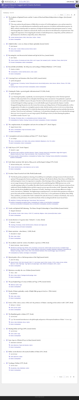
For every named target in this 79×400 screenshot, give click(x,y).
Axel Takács (14, 58)
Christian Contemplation (51, 120)
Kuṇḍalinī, (49, 249)
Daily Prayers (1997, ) (18, 147)
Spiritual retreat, (29, 49)
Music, (31, 37)
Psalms (44, 118)
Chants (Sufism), (15, 60)
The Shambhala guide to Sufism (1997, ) (20, 314)
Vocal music (42, 200)
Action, (12, 129)
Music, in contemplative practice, (29, 118)
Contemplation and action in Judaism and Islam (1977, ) (27, 136)
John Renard (14, 46)
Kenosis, (54, 83)
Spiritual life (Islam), (53, 213)
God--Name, (24, 141)
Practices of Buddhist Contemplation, (58, 156)
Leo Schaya (14, 138)
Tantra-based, (32, 200)
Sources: (4, 7)
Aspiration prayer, (15, 152)
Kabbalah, (37, 141)
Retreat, (23, 49)
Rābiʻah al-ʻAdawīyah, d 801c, (50, 264)
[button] (77, 1)
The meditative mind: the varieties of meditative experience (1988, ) (28, 243)
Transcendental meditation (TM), (39, 250)
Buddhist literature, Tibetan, (32, 152)
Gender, (19, 213)
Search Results (10, 7)
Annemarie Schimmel (16, 342)
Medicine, (13, 284)
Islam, (27, 37)
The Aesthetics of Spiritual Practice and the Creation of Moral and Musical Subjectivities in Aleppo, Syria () (39, 18)
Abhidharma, (14, 248)
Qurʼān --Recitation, (52, 60)
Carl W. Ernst (14, 365)
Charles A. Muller (15, 69)
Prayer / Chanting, (46, 156)
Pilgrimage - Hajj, (23, 264)
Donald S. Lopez (15, 150)
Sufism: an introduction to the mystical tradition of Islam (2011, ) (27, 351)
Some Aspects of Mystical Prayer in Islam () (24, 340)
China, (30, 248)
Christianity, (22, 83)
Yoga (20, 284)
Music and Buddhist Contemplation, (38, 204)
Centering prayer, (15, 83)
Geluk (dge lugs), (25, 200)
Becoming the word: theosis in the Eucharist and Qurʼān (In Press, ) (31, 55)
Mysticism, (28, 167)
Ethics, (12, 275)
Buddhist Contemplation (16, 157)
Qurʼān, (15, 307)
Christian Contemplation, (16, 62)
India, (21, 249)
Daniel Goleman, (15, 245)
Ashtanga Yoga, (21, 248)
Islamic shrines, (60, 262)
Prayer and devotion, (27, 129)
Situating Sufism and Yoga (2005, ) (22, 329)
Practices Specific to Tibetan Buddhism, (19, 156)
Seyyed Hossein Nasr (16, 127)
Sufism (34, 49)
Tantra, (26, 250)
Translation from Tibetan (44, 154)
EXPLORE (70, 2)
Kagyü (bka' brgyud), (62, 152)
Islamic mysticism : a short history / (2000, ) (21, 231)
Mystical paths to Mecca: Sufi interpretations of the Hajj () (28, 257)
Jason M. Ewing (15, 259)
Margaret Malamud (16, 211)
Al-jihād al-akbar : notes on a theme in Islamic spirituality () (28, 44)
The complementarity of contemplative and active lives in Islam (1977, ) (32, 124)
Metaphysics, (44, 141)
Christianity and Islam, (24, 60)
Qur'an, (33, 167)
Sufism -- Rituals (37, 37)
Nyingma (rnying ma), (16, 154)
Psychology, (18, 250)
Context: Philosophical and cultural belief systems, (37, 83)
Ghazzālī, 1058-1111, (29, 262)
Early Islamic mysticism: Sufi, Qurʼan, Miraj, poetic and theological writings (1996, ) (33, 162)
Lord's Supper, (36, 60)
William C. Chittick (15, 305)
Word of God (64, 60)
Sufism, (23, 250)
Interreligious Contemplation (30, 253)
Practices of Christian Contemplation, (27, 86)
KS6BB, (32, 249)
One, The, (49, 141)
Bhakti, (26, 248)
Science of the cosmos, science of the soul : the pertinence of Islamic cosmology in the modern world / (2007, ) (40, 302)
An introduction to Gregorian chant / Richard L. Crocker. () (26, 220)
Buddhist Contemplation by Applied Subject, (20, 202)
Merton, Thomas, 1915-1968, (63, 83)
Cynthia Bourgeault (16, 80)
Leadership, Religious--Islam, (41, 213)
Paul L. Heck (14, 272)
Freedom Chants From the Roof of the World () (24, 173)
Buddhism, (22, 152)
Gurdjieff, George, (64, 248)
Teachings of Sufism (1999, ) (17, 363)
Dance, (12, 322)
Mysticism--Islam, (15, 264)
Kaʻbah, (65, 262)
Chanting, (13, 118)
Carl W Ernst (26, 164)
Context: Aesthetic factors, (17, 37)
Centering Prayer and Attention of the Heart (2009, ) (27, 78)
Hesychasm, (13, 249)
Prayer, (22, 154)
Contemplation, (14, 72)
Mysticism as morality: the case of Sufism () (24, 270)
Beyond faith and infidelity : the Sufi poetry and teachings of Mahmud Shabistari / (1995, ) (34, 67)
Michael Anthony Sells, (17, 164)
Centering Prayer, (14, 86)
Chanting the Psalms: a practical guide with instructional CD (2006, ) (29, 91)
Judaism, (33, 141)
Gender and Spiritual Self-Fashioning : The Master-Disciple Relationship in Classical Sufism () (38, 208)
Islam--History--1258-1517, (27, 213)
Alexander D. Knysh (16, 234)
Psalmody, (40, 118)
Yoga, (56, 250)
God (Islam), (37, 262)
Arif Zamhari (14, 293)
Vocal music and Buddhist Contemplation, (20, 204)
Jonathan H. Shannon (16, 21)
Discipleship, (14, 213)
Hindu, (18, 249)
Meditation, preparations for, (64, 249)
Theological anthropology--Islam (28, 275)
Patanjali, (13, 250)
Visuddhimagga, (51, 250)
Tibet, (36, 154)
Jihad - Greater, (17, 49)
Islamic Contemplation (15, 39)
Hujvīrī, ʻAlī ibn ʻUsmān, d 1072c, (48, 262)
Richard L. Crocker (15, 222)
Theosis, (59, 60)
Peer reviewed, (43, 60)
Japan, (24, 249)
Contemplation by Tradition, (16, 120)
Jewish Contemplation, (15, 143)
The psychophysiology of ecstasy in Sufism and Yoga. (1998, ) (29, 282)
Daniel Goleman (24, 245)
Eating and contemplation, (50, 152)
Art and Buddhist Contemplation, (51, 202)
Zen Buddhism (61, 250)
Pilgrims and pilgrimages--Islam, (35, 264)
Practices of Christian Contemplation (23, 227)
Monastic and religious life (40, 225)
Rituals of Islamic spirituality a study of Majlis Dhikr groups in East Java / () (32, 291)
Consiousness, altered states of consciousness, (49, 248)
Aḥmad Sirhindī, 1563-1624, (17, 262)
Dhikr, (24, 37)
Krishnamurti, (43, 249)
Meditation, (54, 249)
